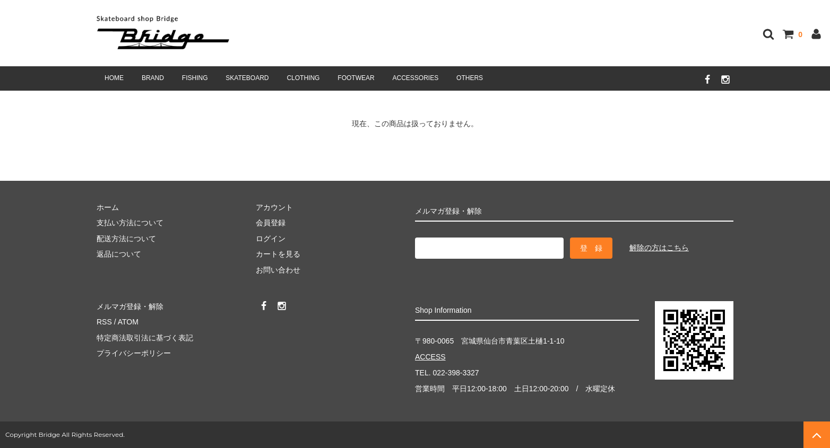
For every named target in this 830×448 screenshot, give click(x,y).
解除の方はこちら (659, 247)
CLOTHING (303, 78)
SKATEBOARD (247, 78)
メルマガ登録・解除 (130, 306)
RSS (104, 322)
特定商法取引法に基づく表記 (145, 337)
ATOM (128, 322)
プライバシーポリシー (134, 353)
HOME (114, 78)
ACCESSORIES (416, 78)
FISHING (195, 78)
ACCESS (430, 357)
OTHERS (469, 78)
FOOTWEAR (356, 78)
